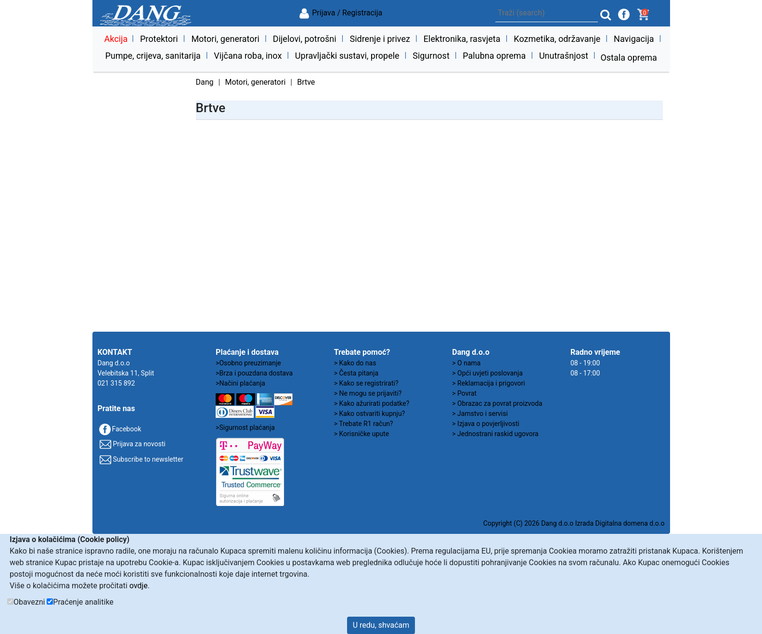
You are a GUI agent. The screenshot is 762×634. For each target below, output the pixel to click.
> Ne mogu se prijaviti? (368, 393)
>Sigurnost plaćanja (245, 427)
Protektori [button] (159, 39)
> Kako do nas (355, 363)
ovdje (138, 585)
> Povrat (464, 393)
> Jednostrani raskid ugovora (495, 434)
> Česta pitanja (356, 373)
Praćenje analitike (83, 602)
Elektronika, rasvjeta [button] (462, 39)
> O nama (466, 363)
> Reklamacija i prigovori (488, 383)
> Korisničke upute (361, 434)
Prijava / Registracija (340, 12)
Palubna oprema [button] (494, 56)
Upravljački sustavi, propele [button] (347, 56)
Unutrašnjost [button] (563, 56)
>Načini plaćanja (240, 383)
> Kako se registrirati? (366, 383)
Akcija (116, 39)
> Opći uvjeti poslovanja (487, 373)
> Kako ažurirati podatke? (372, 403)
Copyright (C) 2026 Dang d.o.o (528, 523)
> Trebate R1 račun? (363, 423)
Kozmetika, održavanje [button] (557, 39)
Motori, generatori (255, 82)
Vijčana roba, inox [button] (248, 56)
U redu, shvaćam (381, 625)
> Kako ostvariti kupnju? (369, 413)
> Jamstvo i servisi (480, 413)
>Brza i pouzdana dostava (254, 373)
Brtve (306, 82)
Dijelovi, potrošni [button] (304, 39)
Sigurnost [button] (431, 56)
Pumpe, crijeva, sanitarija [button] (152, 56)
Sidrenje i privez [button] (379, 39)
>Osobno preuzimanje (248, 363)
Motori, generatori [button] (225, 39)
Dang (205, 82)
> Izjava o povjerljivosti (485, 423)
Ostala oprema (628, 57)
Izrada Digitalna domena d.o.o (620, 523)
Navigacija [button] (634, 39)
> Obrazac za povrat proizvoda (497, 403)
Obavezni (29, 602)
